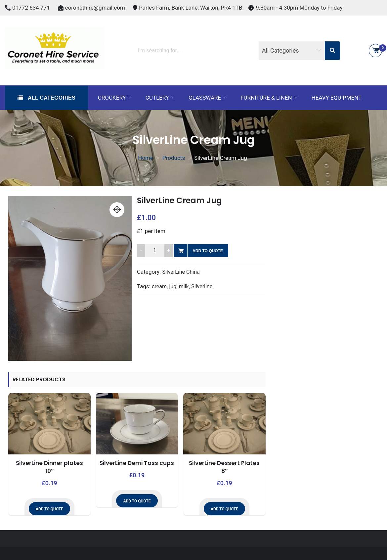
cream (159, 286)
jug (173, 286)
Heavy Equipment (337, 97)
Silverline (201, 286)
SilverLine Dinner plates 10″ (49, 467)
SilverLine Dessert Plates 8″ (224, 467)
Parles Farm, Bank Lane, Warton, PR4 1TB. (191, 7)
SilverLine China (180, 272)
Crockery (112, 97)
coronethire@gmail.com (95, 7)
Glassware (205, 97)
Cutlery (157, 97)
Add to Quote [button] (49, 509)
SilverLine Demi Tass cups (137, 463)
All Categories (50, 98)
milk (184, 286)
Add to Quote (208, 251)
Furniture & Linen (266, 97)
